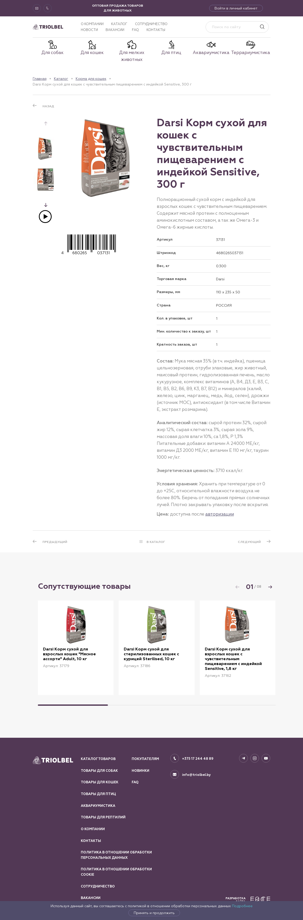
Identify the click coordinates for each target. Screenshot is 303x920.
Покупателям (145, 759)
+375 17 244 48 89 (198, 759)
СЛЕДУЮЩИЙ (249, 541)
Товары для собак (99, 771)
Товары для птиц (98, 794)
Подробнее (242, 906)
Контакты (156, 30)
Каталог (119, 24)
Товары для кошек (99, 782)
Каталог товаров (98, 759)
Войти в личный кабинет (236, 8)
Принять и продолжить (154, 913)
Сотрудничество (151, 24)
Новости (89, 30)
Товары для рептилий (103, 817)
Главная (40, 79)
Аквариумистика (98, 806)
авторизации (219, 514)
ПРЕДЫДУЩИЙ (54, 541)
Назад (48, 106)
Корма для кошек (91, 79)
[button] (45, 204)
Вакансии (115, 30)
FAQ (135, 30)
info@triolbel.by (196, 775)
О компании (92, 24)
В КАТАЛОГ (156, 541)
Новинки (140, 771)
